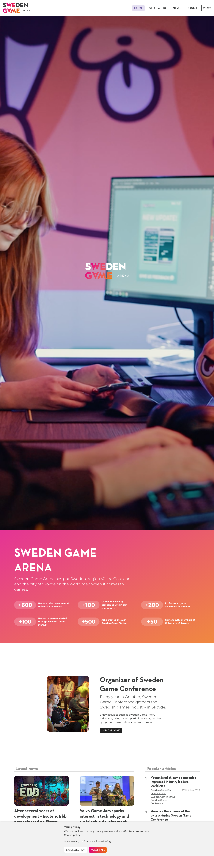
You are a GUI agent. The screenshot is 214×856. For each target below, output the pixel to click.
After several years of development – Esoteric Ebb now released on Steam (40, 816)
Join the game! (111, 730)
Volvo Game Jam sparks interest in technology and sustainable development (104, 816)
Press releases (158, 793)
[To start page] (16, 8)
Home (138, 8)
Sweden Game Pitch (162, 790)
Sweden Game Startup (163, 796)
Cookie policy (72, 835)
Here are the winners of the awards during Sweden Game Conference (171, 815)
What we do (157, 8)
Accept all (98, 850)
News (177, 8)
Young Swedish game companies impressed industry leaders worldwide (173, 782)
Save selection (75, 850)
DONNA (192, 8)
